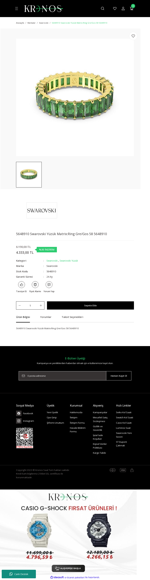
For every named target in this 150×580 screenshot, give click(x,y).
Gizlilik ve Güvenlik (98, 428)
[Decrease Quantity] (19, 306)
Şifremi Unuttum (55, 422)
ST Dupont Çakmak (121, 443)
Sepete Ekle (90, 305)
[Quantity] (30, 306)
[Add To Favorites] (133, 36)
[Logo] (43, 8)
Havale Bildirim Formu (78, 429)
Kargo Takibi (99, 452)
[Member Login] (123, 8)
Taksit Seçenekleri (72, 317)
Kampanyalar (100, 412)
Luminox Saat (123, 427)
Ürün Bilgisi (23, 317)
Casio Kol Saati (124, 422)
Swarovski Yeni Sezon (124, 435)
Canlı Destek (18, 574)
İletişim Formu (77, 422)
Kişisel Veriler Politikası (100, 445)
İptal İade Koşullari (98, 437)
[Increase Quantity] (40, 306)
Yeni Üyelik (52, 412)
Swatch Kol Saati (124, 417)
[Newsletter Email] (75, 376)
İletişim (73, 417)
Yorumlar (45, 317)
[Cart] (131, 8)
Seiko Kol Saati (123, 412)
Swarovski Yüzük (69, 260)
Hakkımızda (76, 412)
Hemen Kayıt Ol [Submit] (119, 375)
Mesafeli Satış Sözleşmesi (100, 419)
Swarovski (52, 260)
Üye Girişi (52, 417)
